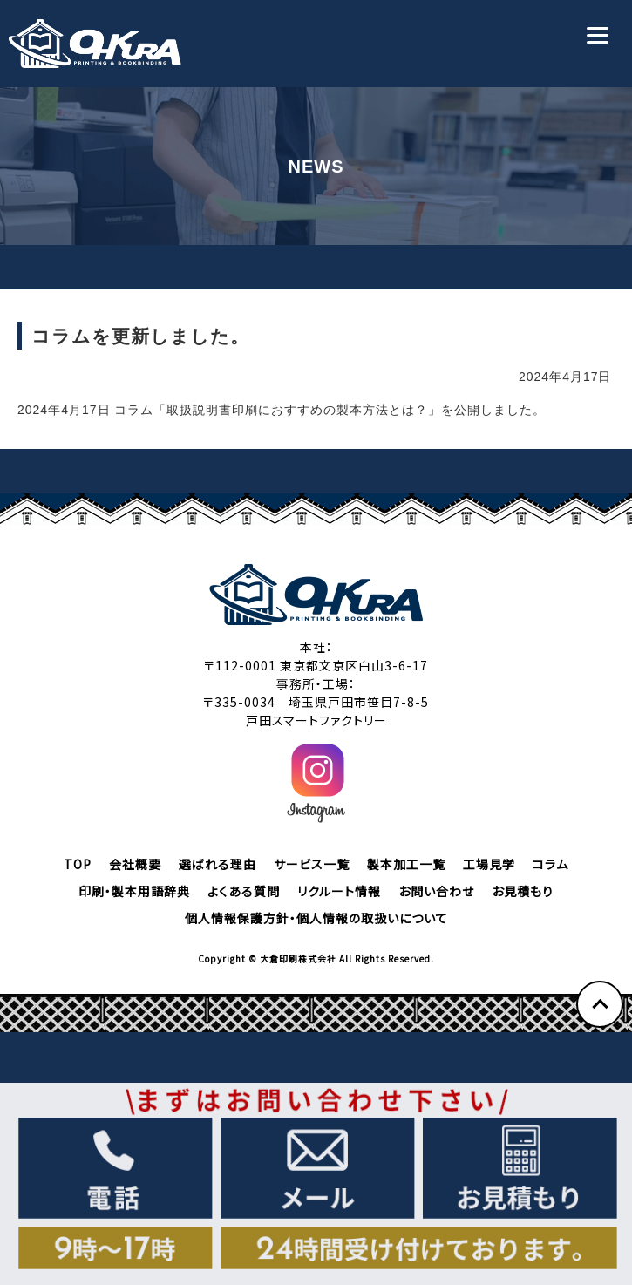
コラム (550, 864)
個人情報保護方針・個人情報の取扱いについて (316, 918)
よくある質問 (243, 891)
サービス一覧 (312, 864)
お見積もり (523, 891)
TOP (78, 864)
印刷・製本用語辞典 (134, 891)
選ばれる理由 (217, 864)
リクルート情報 (339, 891)
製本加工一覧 (406, 864)
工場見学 (489, 864)
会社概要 (135, 864)
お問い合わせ (436, 891)
